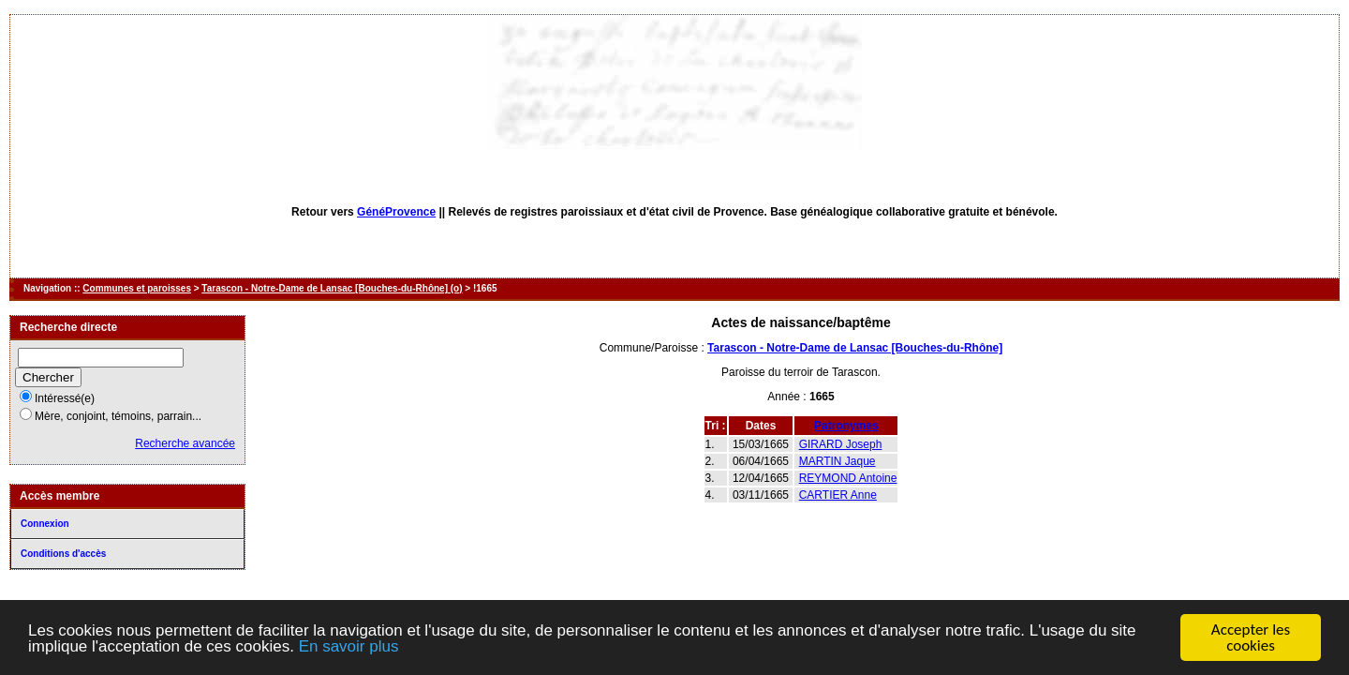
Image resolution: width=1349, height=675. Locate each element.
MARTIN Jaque (837, 461)
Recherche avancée (185, 443)
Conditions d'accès (63, 553)
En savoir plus (349, 647)
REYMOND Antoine (848, 478)
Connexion (45, 523)
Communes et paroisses (136, 288)
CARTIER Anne (838, 495)
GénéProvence (396, 211)
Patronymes (846, 425)
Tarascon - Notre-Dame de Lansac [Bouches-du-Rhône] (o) (331, 288)
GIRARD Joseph (840, 444)
